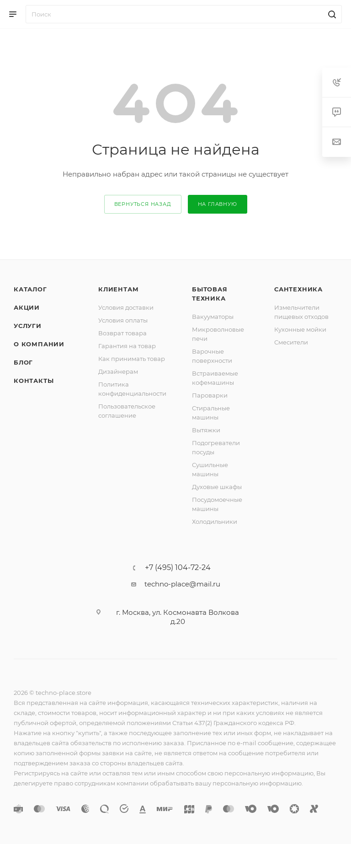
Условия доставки (126, 307)
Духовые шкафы (217, 486)
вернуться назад (142, 204)
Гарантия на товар (127, 345)
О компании (39, 344)
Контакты (33, 380)
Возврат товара (122, 333)
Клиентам (118, 289)
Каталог (30, 289)
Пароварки (210, 395)
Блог (23, 362)
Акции (27, 307)
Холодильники (214, 521)
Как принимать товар (131, 358)
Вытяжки (206, 430)
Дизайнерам (118, 371)
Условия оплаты (123, 320)
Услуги (28, 325)
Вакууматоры (213, 316)
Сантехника (298, 289)
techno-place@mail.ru (182, 584)
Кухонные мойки (300, 329)
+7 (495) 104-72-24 (178, 567)
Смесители (291, 342)
